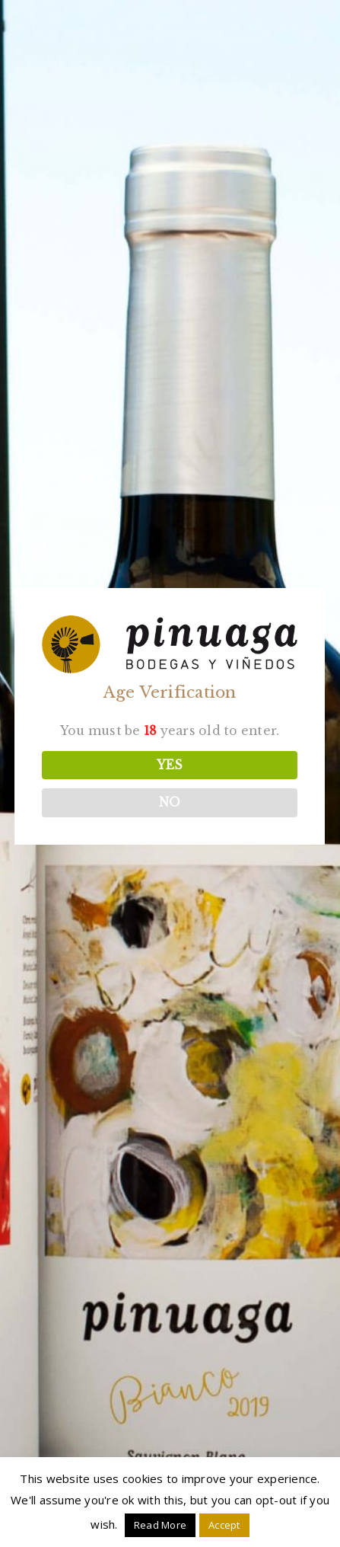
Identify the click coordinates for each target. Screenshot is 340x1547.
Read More (160, 1525)
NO (169, 803)
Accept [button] (224, 1525)
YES (169, 765)
